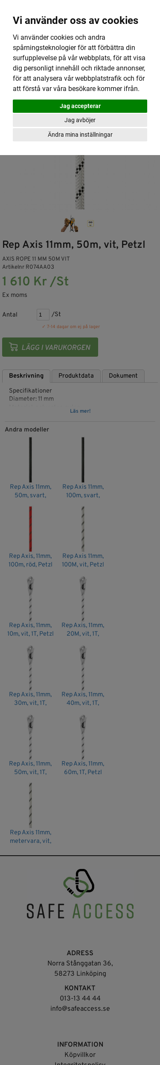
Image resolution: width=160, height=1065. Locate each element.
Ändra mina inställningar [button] (80, 134)
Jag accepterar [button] (80, 106)
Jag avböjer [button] (80, 120)
